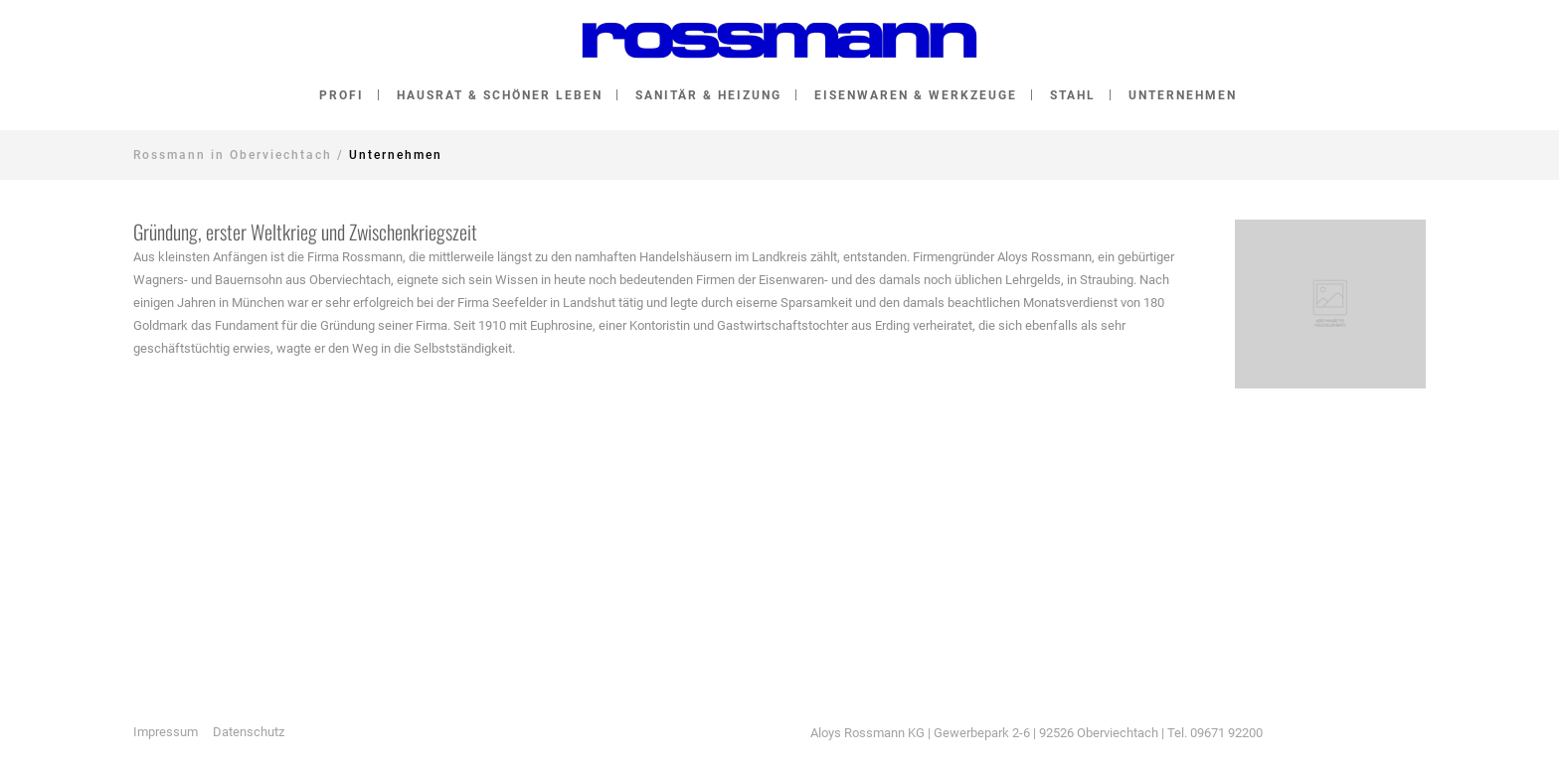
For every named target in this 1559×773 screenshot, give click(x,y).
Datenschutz (248, 731)
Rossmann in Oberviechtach (232, 155)
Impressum (165, 731)
